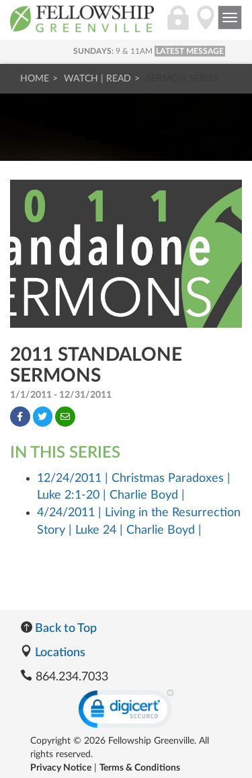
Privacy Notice (60, 768)
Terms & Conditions (139, 768)
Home (34, 78)
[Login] (178, 25)
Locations (52, 653)
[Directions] (206, 25)
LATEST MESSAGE (190, 51)
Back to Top (58, 629)
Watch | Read (97, 78)
